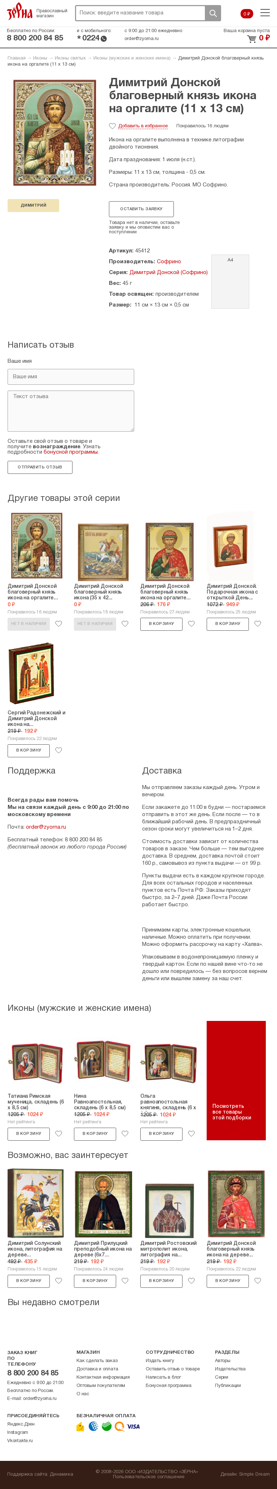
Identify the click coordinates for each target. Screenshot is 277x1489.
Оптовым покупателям (100, 1386)
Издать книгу (160, 1361)
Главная (17, 58)
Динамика (61, 1474)
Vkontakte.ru (20, 1441)
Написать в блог (163, 1377)
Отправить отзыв (40, 467)
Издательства (230, 1369)
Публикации (228, 1386)
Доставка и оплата (97, 1369)
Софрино (169, 261)
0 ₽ (246, 14)
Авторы (222, 1361)
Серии (221, 1377)
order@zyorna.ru (141, 39)
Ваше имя (20, 361)
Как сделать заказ (97, 1361)
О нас (82, 1394)
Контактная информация (103, 1377)
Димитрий (33, 205)
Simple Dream (254, 1474)
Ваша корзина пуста (247, 31)
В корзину (161, 624)
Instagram (17, 1433)
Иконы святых (70, 58)
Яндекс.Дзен (21, 1424)
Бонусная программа (168, 1386)
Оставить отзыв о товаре (172, 1369)
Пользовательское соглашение (149, 1477)
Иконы (40, 58)
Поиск (213, 13)
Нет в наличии (28, 624)
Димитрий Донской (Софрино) (168, 272)
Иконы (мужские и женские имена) (132, 58)
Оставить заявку (141, 209)
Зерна (20, 11)
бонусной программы (71, 452)
